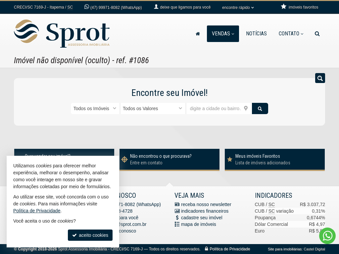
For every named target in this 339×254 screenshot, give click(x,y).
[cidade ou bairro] (219, 108)
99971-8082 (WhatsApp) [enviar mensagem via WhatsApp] (116, 7)
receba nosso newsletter (206, 204)
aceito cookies (90, 235)
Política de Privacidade (230, 249)
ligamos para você (120, 217)
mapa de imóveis (198, 224)
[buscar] (260, 108)
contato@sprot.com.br (124, 224)
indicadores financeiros (204, 211)
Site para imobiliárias (285, 249)
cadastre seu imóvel (201, 217)
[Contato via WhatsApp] (327, 236)
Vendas (223, 33)
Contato (291, 33)
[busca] (317, 33)
